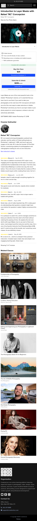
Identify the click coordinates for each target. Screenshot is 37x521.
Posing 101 (4, 431)
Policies (18, 519)
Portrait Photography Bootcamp (10, 457)
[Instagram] (9, 494)
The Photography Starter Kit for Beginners (13, 354)
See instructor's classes (8, 151)
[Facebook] (5, 494)
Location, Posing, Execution (9, 300)
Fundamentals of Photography (10, 274)
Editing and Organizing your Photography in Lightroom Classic (17, 327)
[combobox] (19, 5)
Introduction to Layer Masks (10, 46)
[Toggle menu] (34, 5)
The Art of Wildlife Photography (10, 379)
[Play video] (18, 33)
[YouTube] (2, 494)
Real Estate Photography (8, 405)
